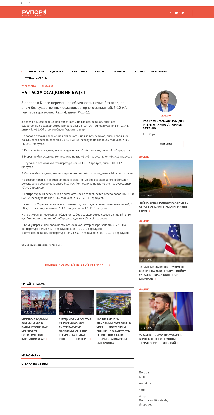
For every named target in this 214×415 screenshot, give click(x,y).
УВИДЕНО (100, 71)
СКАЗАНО (139, 71)
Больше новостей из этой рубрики (77, 264)
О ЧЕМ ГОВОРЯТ (79, 71)
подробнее (165, 143)
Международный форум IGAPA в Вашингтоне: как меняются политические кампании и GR (34, 329)
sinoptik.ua (145, 404)
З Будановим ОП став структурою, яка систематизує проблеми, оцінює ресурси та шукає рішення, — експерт (75, 329)
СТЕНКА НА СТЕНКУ (36, 78)
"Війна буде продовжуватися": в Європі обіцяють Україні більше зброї (164, 206)
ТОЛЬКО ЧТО (36, 71)
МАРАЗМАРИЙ (159, 71)
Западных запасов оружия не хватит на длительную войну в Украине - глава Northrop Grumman (163, 273)
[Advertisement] (107, 43)
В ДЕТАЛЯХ (56, 71)
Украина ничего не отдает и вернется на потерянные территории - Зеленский (160, 339)
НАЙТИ (179, 13)
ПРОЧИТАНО (120, 71)
